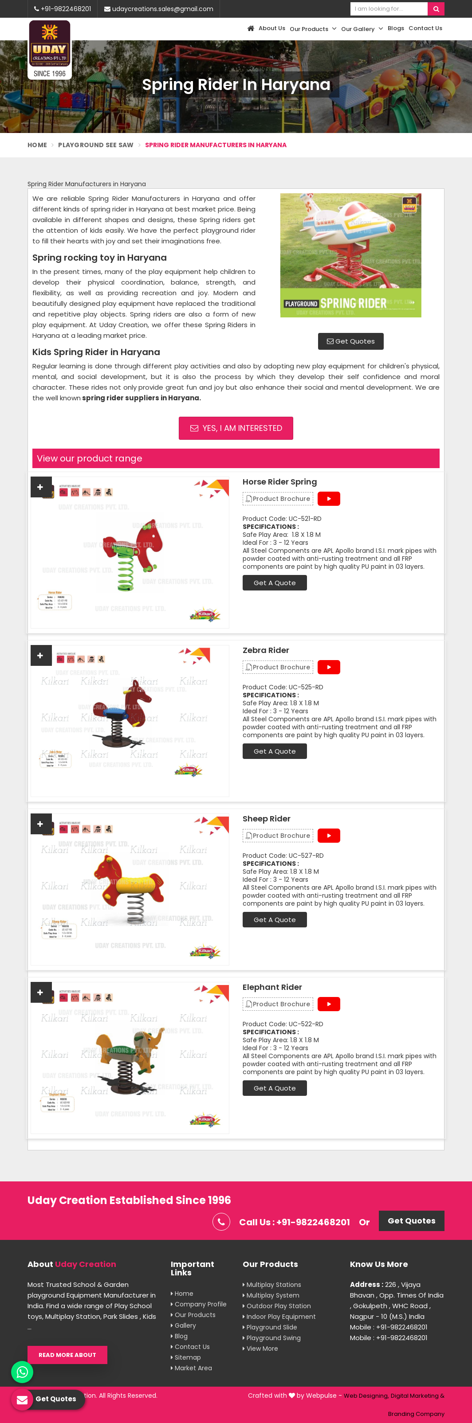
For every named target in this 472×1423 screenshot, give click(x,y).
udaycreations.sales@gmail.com (158, 8)
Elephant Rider (272, 987)
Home (37, 145)
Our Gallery (362, 28)
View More (260, 1348)
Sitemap (186, 1357)
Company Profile (199, 1304)
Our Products (313, 28)
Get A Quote (275, 582)
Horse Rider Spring (280, 482)
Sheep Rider (267, 818)
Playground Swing (272, 1337)
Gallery (183, 1325)
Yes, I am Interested (236, 428)
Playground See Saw (96, 145)
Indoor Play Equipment (279, 1316)
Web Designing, (366, 1396)
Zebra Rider (266, 650)
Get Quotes (351, 341)
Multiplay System (271, 1295)
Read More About (67, 1355)
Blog (179, 1336)
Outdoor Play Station (277, 1306)
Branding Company (416, 1414)
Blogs (396, 28)
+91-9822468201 (62, 8)
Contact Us (425, 28)
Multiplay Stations (272, 1284)
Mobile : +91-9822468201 (389, 1327)
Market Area (191, 1368)
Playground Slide (270, 1327)
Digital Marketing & (417, 1396)
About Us (272, 28)
